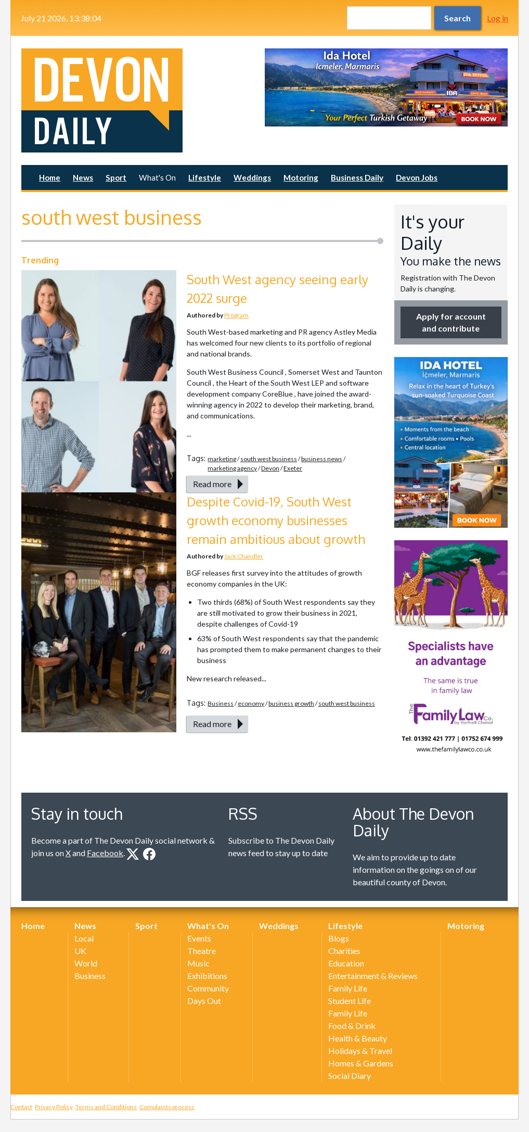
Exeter (292, 468)
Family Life (347, 988)
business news (321, 459)
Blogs (338, 938)
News (83, 177)
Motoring (300, 177)
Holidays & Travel (360, 1050)
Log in (497, 18)
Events (199, 938)
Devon (270, 468)
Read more (212, 484)
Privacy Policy (54, 1107)
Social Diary (349, 1075)
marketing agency (232, 468)
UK (80, 951)
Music (198, 963)
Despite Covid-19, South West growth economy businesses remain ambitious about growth (276, 520)
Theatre (201, 951)
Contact (21, 1107)
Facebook (105, 853)
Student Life (349, 1001)
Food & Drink (352, 1026)
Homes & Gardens (360, 1063)
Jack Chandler (243, 556)
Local (84, 938)
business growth (291, 703)
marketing (222, 459)
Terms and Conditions (106, 1107)
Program (236, 315)
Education (346, 963)
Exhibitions (207, 976)
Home (49, 177)
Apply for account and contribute (451, 322)
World (85, 963)
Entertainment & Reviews (373, 976)
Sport (116, 177)
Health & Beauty (357, 1038)
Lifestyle (204, 177)
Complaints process (167, 1107)
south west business (268, 459)
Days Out (204, 1001)
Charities (344, 951)
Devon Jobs (416, 177)
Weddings (252, 177)
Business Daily (357, 177)
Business (221, 703)
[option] (386, 87)
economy (251, 703)
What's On (157, 177)
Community (208, 988)
